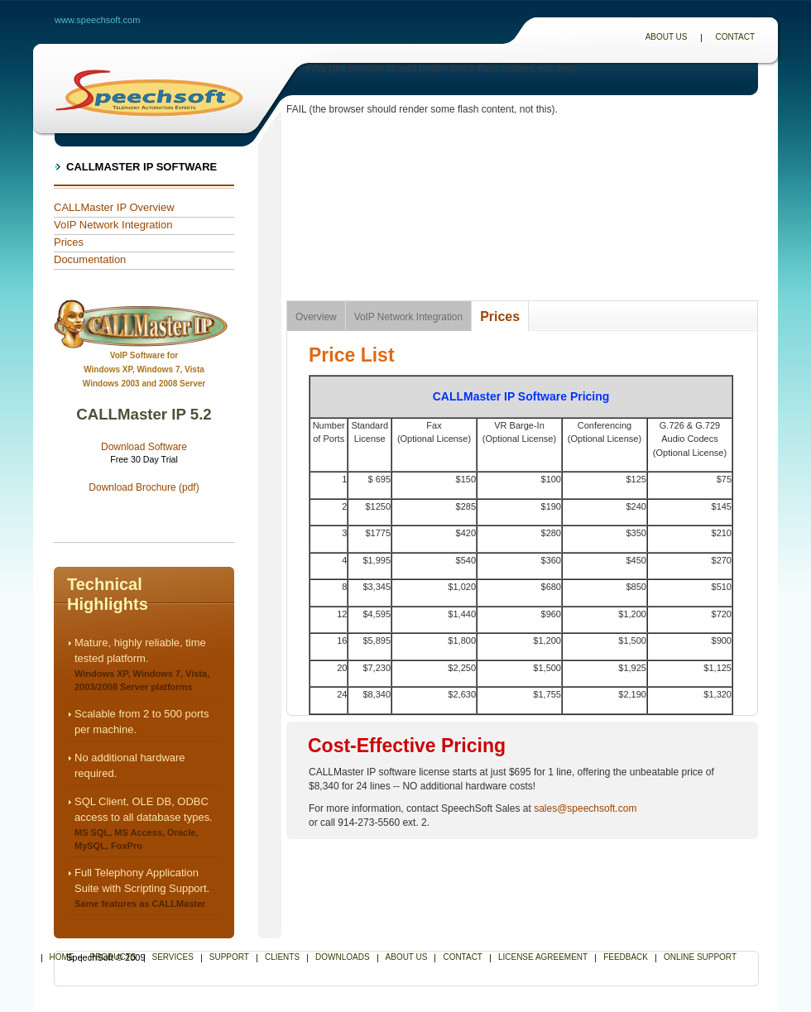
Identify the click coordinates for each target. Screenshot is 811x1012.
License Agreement (543, 957)
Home (62, 957)
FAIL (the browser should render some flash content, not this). (442, 68)
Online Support (700, 957)
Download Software (144, 447)
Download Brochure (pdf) (144, 487)
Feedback (625, 957)
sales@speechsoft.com (585, 808)
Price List (352, 355)
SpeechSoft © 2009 (106, 957)
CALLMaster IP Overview (114, 207)
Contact (735, 36)
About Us (666, 36)
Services (173, 957)
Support (229, 957)
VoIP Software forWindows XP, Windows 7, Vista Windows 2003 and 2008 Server (144, 369)
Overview (316, 317)
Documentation (90, 259)
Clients (282, 957)
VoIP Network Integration (113, 224)
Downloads (342, 957)
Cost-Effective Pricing (407, 745)
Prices (69, 242)
